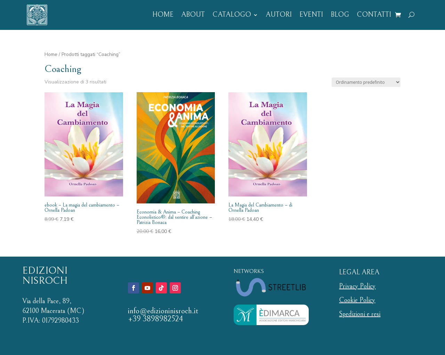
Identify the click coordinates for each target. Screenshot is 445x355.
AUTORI (279, 16)
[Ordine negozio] (366, 82)
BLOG (340, 16)
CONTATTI (374, 16)
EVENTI (311, 16)
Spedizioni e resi (359, 314)
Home (50, 54)
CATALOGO (231, 16)
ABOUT (193, 16)
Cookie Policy (357, 300)
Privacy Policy (357, 286)
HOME (162, 16)
